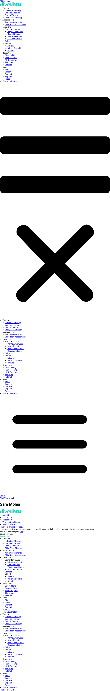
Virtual (8, 43)
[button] (55, 200)
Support (8, 76)
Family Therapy (12, 15)
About (7, 69)
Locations (6, 27)
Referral (8, 65)
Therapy (6, 8)
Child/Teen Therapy (13, 17)
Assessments (8, 20)
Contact (8, 74)
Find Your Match (9, 81)
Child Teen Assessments (15, 24)
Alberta (10, 46)
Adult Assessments (13, 22)
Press (7, 79)
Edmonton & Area (12, 29)
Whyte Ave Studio (15, 31)
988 (21, 531)
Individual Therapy (13, 10)
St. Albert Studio (14, 39)
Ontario (10, 50)
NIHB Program (11, 60)
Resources (7, 53)
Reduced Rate (11, 57)
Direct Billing (10, 55)
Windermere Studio (15, 36)
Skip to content (6, 1)
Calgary (8, 41)
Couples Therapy (12, 13)
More (4, 67)
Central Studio (13, 34)
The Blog (9, 62)
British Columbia (14, 48)
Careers (8, 72)
